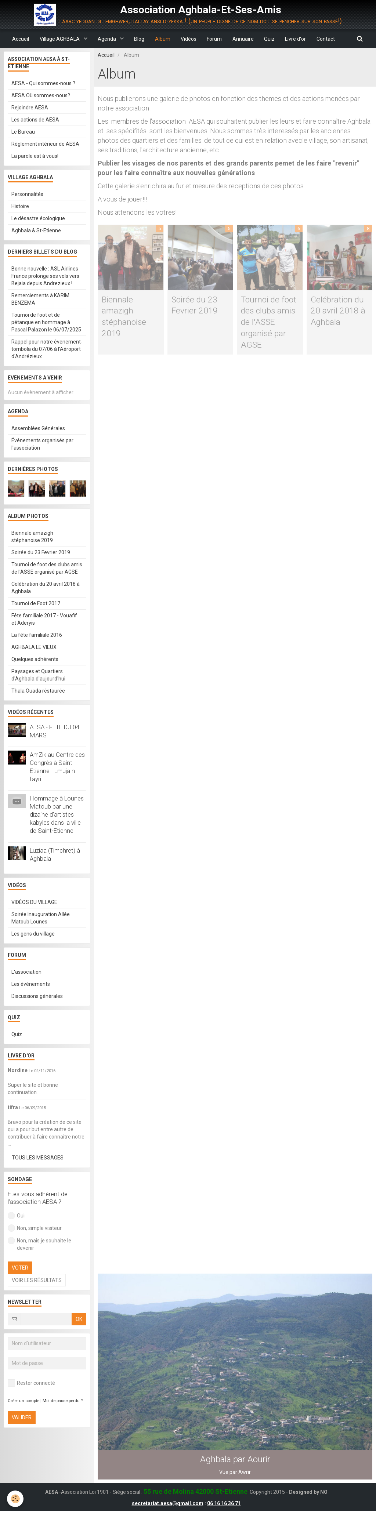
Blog (138, 39)
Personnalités (27, 194)
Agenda (105, 39)
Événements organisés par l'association (42, 444)
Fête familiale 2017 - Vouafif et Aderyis (44, 619)
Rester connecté (31, 1383)
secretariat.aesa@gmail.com (167, 1507)
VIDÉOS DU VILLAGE (34, 902)
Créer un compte (23, 1401)
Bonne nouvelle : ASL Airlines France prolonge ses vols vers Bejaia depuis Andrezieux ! (45, 276)
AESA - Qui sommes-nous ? (43, 84)
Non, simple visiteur (35, 1228)
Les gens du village (33, 934)
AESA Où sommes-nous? (40, 96)
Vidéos (188, 39)
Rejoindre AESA (29, 108)
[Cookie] (15, 1499)
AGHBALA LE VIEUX (34, 647)
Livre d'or (298, 39)
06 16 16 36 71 (224, 1507)
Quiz (271, 39)
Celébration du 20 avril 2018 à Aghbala (338, 311)
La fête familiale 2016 (36, 635)
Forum (215, 39)
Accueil (17, 39)
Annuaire (244, 39)
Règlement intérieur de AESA (45, 144)
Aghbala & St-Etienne (36, 231)
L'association (26, 972)
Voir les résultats (37, 1281)
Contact (328, 39)
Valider (22, 1418)
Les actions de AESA (35, 120)
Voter (20, 1268)
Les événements (30, 984)
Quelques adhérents (34, 659)
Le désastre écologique (38, 219)
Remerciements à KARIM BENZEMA (40, 299)
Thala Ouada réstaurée (38, 691)
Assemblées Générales (38, 429)
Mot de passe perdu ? (63, 1401)
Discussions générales (37, 996)
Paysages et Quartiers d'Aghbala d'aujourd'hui (38, 675)
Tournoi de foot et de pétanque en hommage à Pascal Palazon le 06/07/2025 (46, 322)
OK (79, 1319)
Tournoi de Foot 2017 (35, 604)
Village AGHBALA (57, 39)
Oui (16, 1216)
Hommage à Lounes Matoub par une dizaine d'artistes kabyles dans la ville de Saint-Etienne (57, 815)
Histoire (20, 207)
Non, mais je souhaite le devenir (39, 1244)
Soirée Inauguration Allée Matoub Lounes (40, 918)
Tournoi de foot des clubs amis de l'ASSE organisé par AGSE (269, 323)
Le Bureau (23, 132)
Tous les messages (38, 1158)
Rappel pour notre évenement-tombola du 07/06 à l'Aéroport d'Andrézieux (47, 349)
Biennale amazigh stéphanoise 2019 (32, 537)
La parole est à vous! (34, 156)
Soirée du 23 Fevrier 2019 (40, 553)
